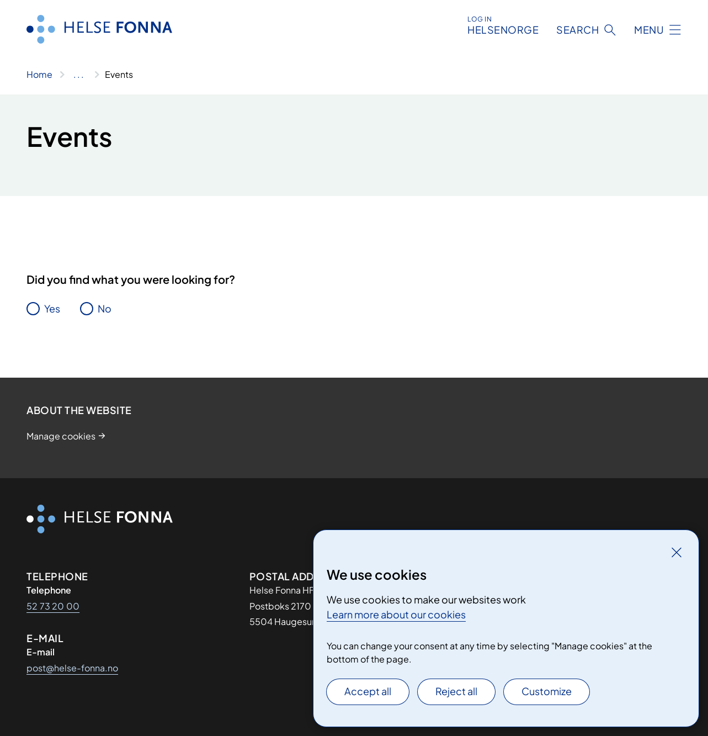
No (104, 308)
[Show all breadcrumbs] (78, 74)
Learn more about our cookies (396, 614)
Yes (52, 308)
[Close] (676, 552)
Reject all (456, 691)
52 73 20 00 (52, 606)
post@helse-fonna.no (72, 668)
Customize (546, 691)
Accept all (367, 691)
